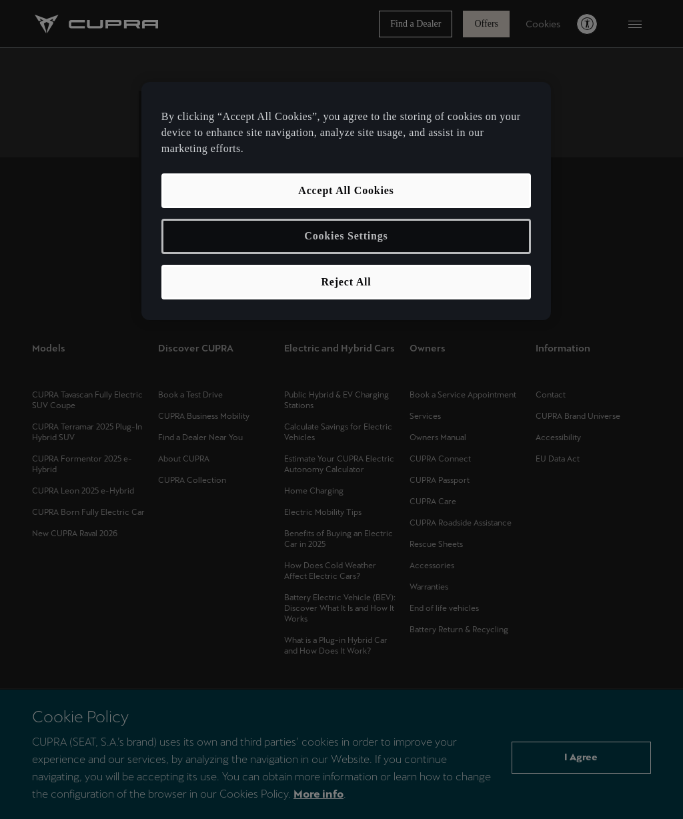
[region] (346, 201)
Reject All (346, 281)
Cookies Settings (346, 235)
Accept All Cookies (346, 190)
